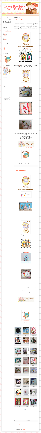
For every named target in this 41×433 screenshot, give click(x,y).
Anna (4, 51)
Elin (4, 48)
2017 (5, 38)
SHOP (35, 14)
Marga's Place (26, 86)
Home (4, 14)
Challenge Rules (10, 14)
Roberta (26, 48)
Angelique (5, 44)
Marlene (26, 118)
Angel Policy (30, 14)
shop (19, 65)
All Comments (6, 99)
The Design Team (22, 14)
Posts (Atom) (19, 424)
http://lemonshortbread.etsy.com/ (26, 320)
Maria (4, 47)
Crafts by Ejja (26, 268)
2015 (5, 40)
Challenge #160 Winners (20, 170)
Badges (16, 14)
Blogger (24, 429)
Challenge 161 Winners (20, 20)
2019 (5, 35)
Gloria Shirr (26, 252)
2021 (5, 33)
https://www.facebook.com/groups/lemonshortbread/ (25, 147)
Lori (4, 49)
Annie (4, 50)
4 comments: (22, 420)
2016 (5, 39)
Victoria (5, 46)
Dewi (4, 45)
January (6, 30)
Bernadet (26, 201)
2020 (5, 34)
